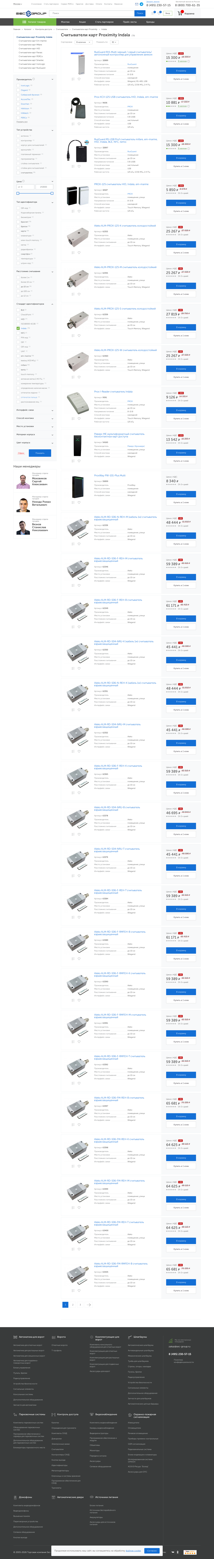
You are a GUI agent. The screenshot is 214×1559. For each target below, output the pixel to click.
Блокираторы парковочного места (29, 1447)
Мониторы (95, 1450)
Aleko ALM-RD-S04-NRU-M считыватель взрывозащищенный (117, 725)
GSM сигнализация (136, 1444)
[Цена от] (25, 186)
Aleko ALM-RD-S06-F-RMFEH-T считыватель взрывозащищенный (119, 1057)
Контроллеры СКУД (60, 1455)
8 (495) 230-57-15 (158, 5)
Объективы (95, 1445)
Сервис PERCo (67, 4)
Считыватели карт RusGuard (32, 68)
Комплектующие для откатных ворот (103, 1352)
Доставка (89, 4)
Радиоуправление (21, 1378)
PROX (130, 106)
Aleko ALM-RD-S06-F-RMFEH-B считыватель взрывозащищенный (119, 933)
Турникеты (56, 1488)
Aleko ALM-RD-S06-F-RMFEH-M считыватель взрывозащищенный (120, 1016)
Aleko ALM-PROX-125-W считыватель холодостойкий (125, 350)
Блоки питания (96, 1505)
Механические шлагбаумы (140, 1356)
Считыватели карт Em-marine (33, 41)
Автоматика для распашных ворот (28, 1350)
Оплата (99, 4)
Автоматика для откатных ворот (27, 1345)
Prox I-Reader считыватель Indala (113, 391)
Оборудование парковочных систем (26, 1428)
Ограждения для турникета (64, 1428)
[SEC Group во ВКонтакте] (173, 1552)
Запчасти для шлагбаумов (139, 1398)
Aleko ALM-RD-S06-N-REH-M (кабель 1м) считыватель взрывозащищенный (125, 518)
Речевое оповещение (138, 1433)
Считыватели (58, 1449)
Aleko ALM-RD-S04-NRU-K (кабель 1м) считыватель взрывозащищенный (124, 642)
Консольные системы (23, 1394)
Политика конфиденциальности (184, 1361)
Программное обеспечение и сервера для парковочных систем (28, 1435)
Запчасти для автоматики (24, 1405)
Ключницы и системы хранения (66, 1476)
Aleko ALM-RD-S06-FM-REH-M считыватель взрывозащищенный (119, 1181)
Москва (16, 4)
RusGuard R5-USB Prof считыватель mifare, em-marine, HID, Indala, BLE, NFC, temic (126, 140)
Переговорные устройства (25, 1521)
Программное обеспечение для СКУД (66, 1482)
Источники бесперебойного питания (103, 1511)
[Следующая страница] (89, 1305)
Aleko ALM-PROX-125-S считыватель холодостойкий (125, 308)
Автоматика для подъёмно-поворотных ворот (25, 1361)
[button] (136, 4)
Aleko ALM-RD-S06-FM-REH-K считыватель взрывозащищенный (119, 1140)
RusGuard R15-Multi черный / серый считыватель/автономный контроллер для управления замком (123, 53)
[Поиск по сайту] (91, 13)
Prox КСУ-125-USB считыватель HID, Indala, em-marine (126, 97)
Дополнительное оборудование (28, 1400)
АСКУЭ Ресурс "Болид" (138, 1466)
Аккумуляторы (96, 1517)
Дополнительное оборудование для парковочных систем (28, 1441)
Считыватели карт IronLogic (32, 64)
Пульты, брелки (20, 1373)
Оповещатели (134, 1428)
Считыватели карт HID (29, 48)
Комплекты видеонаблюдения (103, 1423)
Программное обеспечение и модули (103, 1439)
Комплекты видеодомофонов (26, 1505)
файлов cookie (133, 1550)
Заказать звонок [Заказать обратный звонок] (152, 2)
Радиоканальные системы (140, 1449)
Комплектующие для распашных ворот (104, 1358)
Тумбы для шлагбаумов (138, 1361)
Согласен (152, 1551)
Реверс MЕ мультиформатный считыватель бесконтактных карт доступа (119, 435)
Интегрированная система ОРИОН (140, 1460)
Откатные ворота (59, 1345)
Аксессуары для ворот (100, 1371)
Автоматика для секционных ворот (29, 1356)
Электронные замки (61, 1444)
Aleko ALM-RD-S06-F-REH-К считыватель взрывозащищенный (118, 767)
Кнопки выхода (58, 1460)
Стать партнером (51, 4)
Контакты (108, 4)
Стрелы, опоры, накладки (139, 1366)
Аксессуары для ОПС (137, 1472)
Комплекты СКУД (59, 1433)
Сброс (21, 453)
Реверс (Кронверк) (136, 446)
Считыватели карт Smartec (31, 60)
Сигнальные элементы (23, 1389)
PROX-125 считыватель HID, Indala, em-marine (121, 184)
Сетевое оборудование (100, 1466)
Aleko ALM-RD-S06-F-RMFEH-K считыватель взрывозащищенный (119, 974)
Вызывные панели (21, 1516)
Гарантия (79, 4)
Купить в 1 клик (181, 79)
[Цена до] (45, 186)
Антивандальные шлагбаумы (141, 1350)
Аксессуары (95, 1461)
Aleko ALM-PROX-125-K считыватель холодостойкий (125, 225)
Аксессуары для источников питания (102, 1523)
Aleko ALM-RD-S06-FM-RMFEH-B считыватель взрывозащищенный (121, 1264)
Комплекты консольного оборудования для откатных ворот (105, 1345)
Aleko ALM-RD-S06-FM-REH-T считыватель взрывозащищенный (119, 1223)
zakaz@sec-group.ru (179, 1346)
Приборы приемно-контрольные (143, 1439)
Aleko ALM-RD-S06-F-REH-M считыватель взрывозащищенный (118, 559)
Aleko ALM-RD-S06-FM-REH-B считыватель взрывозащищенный (119, 1099)
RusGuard (132, 64)
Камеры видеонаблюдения (102, 1428)
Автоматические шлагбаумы (141, 1345)
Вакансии (118, 4)
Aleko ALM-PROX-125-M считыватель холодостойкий (125, 267)
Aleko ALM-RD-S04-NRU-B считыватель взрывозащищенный (117, 808)
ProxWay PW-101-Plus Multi (110, 475)
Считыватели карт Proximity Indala (34, 37)
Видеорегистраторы (99, 1433)
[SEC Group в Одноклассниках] (178, 1552)
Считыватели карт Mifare (30, 44)
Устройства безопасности (25, 1384)
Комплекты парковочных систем (28, 1423)
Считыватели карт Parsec (30, 52)
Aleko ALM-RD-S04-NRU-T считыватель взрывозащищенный (117, 850)
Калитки (55, 1423)
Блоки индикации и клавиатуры (142, 1455)
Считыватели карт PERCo (31, 56)
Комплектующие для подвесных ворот (104, 1365)
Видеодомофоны (21, 1511)
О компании (36, 4)
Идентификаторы (59, 1465)
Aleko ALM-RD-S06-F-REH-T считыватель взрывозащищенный (118, 891)
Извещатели (133, 1423)
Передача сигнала (98, 1456)
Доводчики (57, 1439)
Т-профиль (57, 1350)
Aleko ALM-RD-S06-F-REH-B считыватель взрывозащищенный (118, 601)
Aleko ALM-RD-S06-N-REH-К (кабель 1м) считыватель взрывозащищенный (125, 684)
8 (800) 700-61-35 (187, 5)
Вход (168, 13)
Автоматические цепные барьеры (143, 1404)
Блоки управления (21, 1368)
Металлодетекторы (60, 1471)
